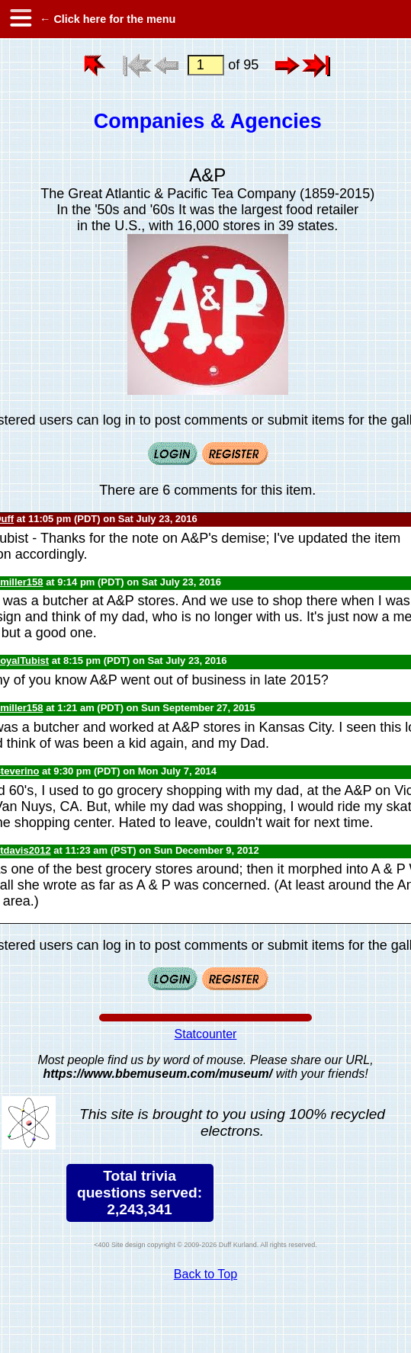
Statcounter (206, 1034)
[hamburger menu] (20, 19)
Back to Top (205, 1274)
